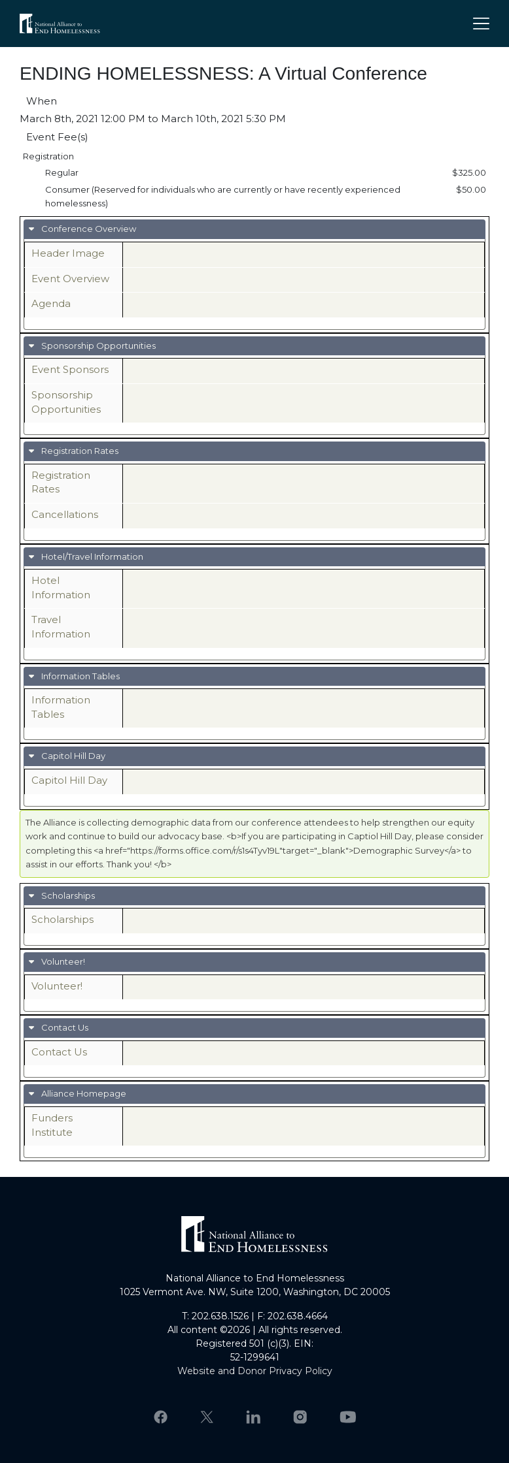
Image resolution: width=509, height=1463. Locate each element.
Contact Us (63, 1027)
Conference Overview (87, 228)
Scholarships (67, 895)
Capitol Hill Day (72, 755)
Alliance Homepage (82, 1093)
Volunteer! (62, 961)
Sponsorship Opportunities (97, 345)
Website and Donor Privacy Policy (254, 1371)
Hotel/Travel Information (91, 556)
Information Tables (79, 676)
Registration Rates (78, 450)
